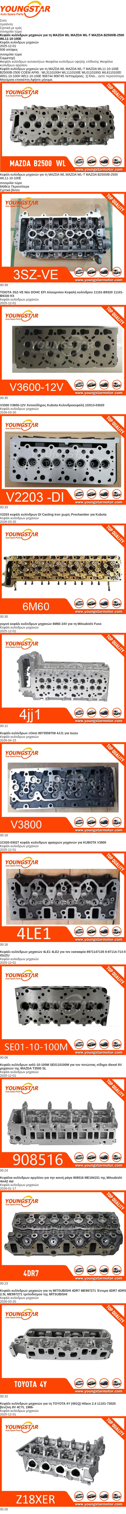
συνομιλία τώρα (11, 31)
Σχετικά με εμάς (11, 28)
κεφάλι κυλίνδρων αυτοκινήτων (23, 61)
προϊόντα (6, 24)
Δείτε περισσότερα (111, 76)
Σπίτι (3, 20)
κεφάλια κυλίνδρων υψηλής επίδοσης (73, 61)
